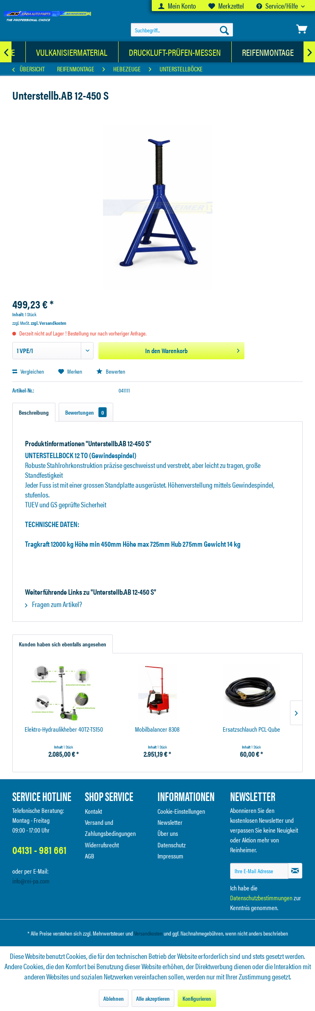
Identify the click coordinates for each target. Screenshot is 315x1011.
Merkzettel (226, 5)
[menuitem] (177, 5)
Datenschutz (172, 844)
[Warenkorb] (302, 29)
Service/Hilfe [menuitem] (277, 5)
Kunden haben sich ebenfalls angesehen (62, 644)
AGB (89, 855)
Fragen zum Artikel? (53, 604)
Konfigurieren (197, 998)
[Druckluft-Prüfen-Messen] (175, 51)
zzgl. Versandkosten (48, 322)
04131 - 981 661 (39, 849)
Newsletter (170, 822)
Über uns (168, 833)
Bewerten (110, 371)
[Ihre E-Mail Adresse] (259, 871)
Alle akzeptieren (153, 998)
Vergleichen (28, 371)
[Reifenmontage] (268, 51)
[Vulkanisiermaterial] (72, 51)
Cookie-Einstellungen (181, 811)
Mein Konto (177, 5)
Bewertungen (86, 412)
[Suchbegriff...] (182, 30)
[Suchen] (224, 30)
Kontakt (93, 811)
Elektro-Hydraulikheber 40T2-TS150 (64, 729)
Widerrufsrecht (102, 844)
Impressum (170, 855)
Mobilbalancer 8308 (157, 729)
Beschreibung (34, 412)
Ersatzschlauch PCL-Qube (251, 729)
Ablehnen (113, 998)
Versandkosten (148, 933)
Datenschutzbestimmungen (261, 897)
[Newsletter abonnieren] (295, 871)
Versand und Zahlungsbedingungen (110, 827)
